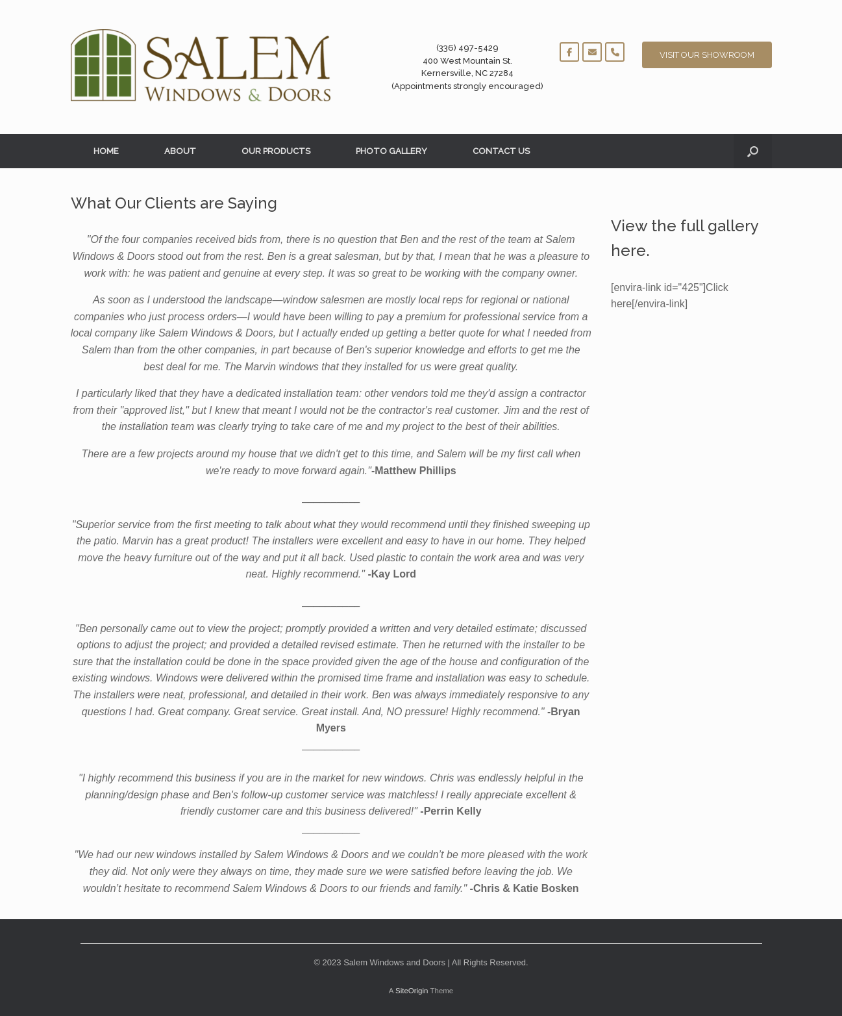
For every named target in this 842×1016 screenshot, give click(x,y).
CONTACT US (501, 151)
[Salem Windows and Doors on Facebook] (569, 52)
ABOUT (180, 151)
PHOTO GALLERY (391, 151)
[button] (753, 151)
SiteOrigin (411, 991)
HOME (106, 151)
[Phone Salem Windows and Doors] (615, 52)
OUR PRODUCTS (275, 151)
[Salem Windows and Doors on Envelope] (592, 52)
